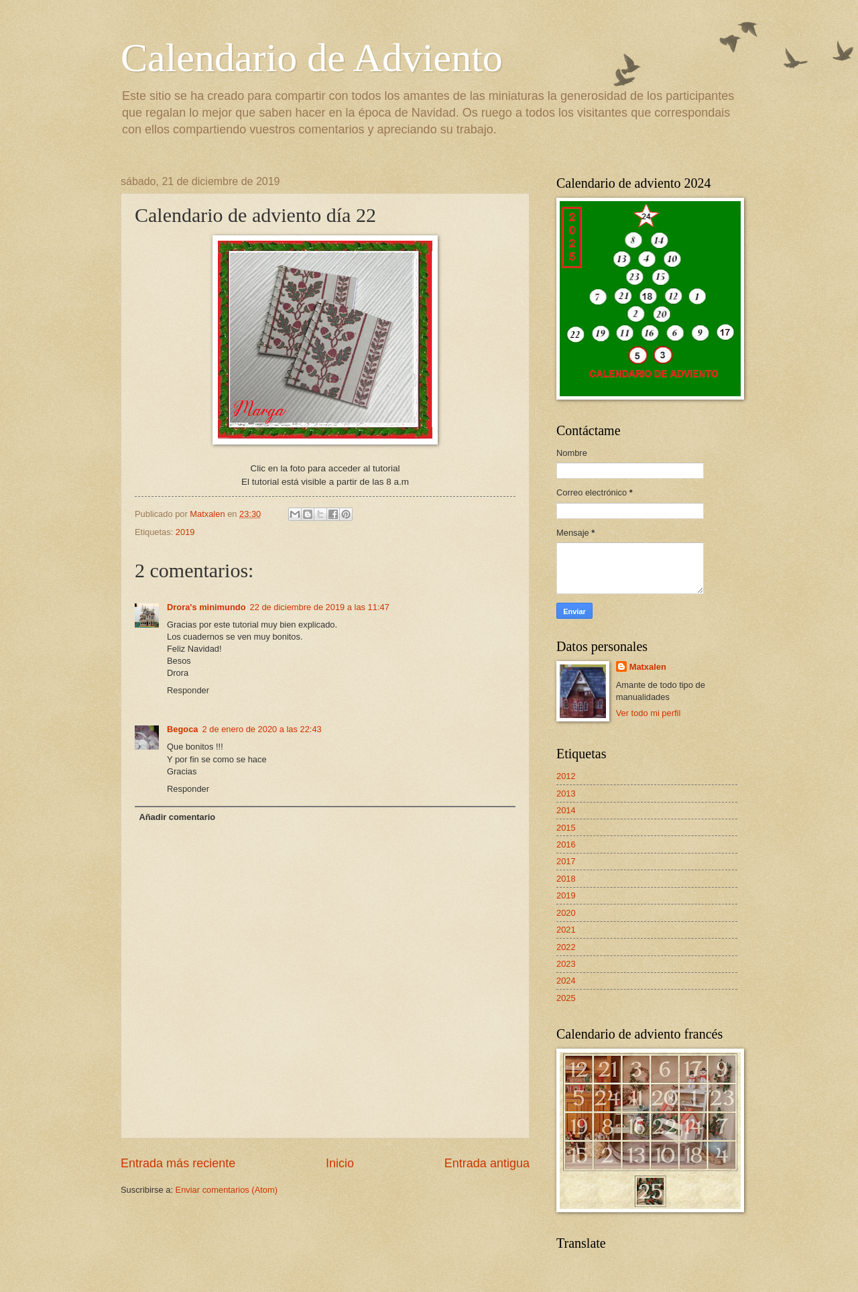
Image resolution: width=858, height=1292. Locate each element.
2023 (566, 964)
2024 (566, 981)
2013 (566, 793)
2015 (566, 828)
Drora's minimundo (206, 607)
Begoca (182, 729)
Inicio (340, 1163)
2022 (566, 947)
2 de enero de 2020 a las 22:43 (262, 729)
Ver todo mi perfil (648, 713)
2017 (566, 861)
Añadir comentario (177, 817)
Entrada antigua (487, 1163)
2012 (566, 776)
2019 (185, 532)
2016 (566, 844)
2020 (566, 913)
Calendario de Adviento (312, 58)
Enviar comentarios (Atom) (227, 1190)
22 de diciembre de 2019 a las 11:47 (319, 607)
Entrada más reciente (178, 1163)
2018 (566, 879)
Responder (188, 690)
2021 (566, 930)
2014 (566, 810)
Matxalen (647, 667)
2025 (566, 998)
